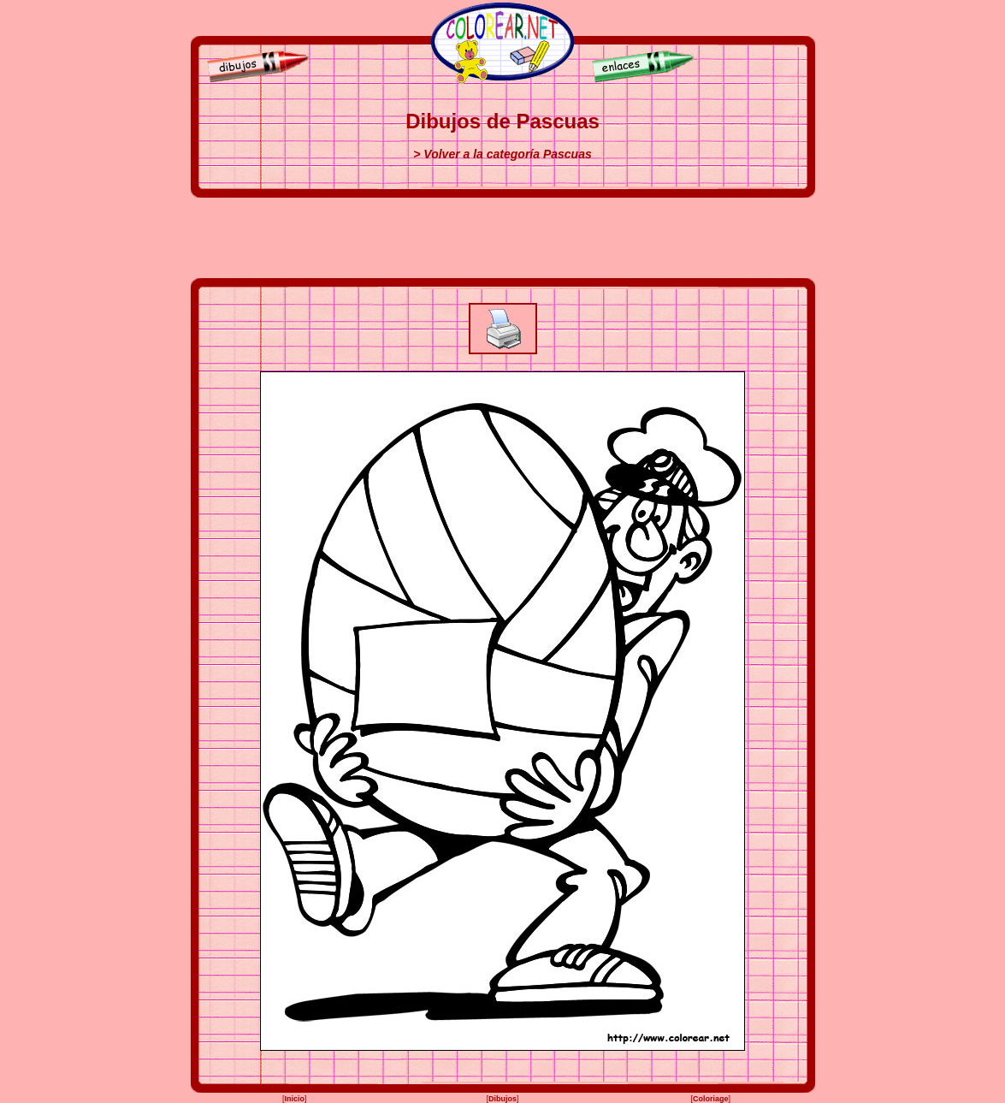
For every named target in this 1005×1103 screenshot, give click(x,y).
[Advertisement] (503, 237)
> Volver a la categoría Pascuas (502, 154)
